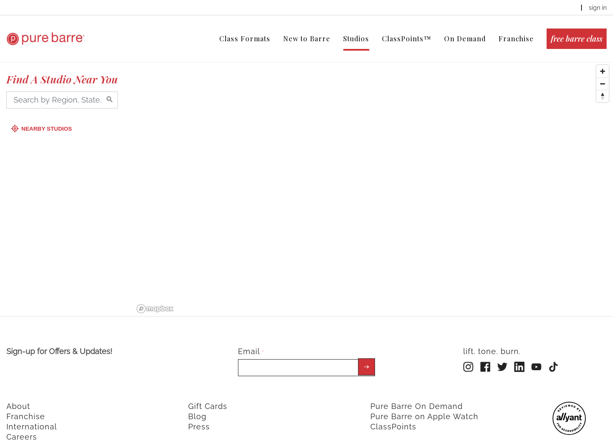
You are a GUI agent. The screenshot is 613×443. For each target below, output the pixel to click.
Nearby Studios (42, 120)
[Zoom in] (602, 63)
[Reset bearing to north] (602, 88)
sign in (598, 7)
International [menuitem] (31, 418)
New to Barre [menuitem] (306, 38)
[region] (373, 180)
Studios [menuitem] (356, 38)
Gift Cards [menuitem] (207, 398)
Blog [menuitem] (197, 408)
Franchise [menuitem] (516, 38)
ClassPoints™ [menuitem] (406, 38)
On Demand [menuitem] (465, 38)
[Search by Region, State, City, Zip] (62, 91)
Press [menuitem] (199, 418)
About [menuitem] (18, 398)
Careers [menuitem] (21, 428)
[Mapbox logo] (155, 301)
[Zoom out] (602, 75)
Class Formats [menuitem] (244, 38)
